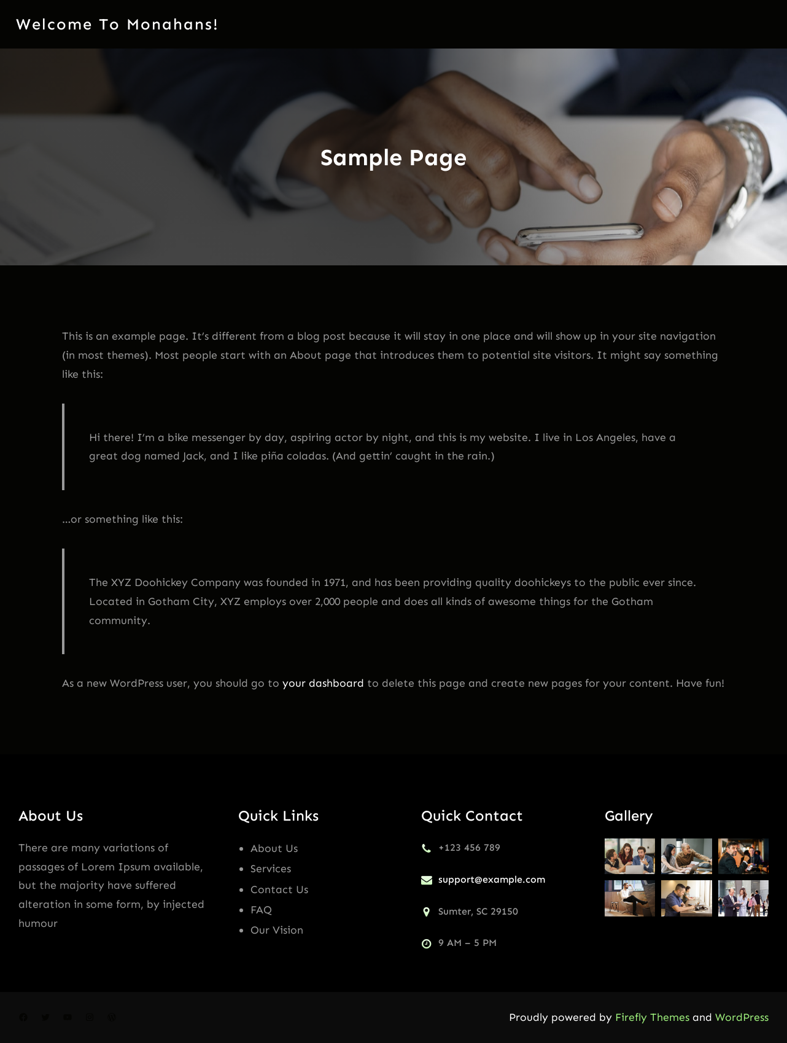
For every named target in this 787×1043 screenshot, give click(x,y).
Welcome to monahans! (117, 24)
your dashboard (323, 683)
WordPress (742, 1017)
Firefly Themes (652, 1017)
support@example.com (491, 879)
